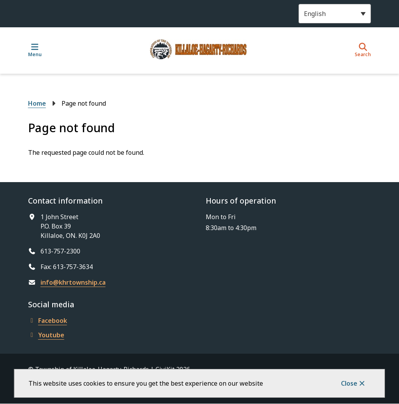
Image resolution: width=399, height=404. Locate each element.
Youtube (46, 335)
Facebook (47, 320)
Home (37, 103)
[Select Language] (334, 13)
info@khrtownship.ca (73, 282)
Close (349, 383)
